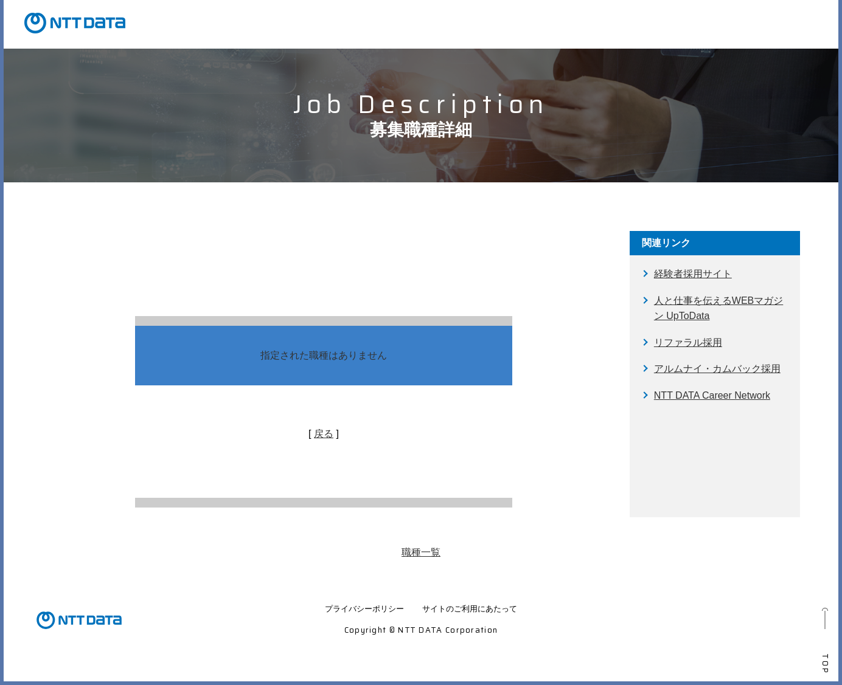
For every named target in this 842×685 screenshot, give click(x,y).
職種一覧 (421, 552)
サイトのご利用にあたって (469, 608)
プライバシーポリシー (364, 608)
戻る (323, 434)
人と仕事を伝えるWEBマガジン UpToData (718, 308)
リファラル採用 (688, 342)
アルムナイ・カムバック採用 (717, 368)
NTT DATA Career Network (712, 395)
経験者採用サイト (693, 274)
